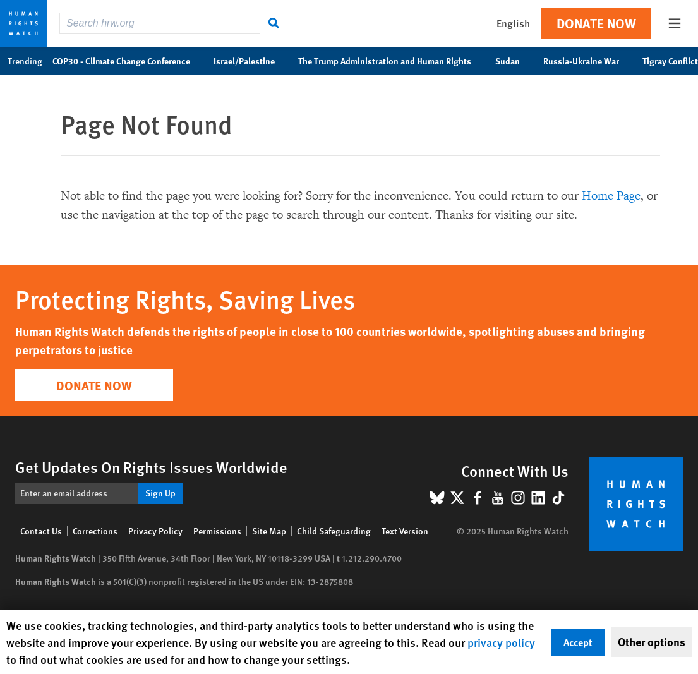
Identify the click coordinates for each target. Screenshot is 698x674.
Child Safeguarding (334, 530)
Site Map (269, 530)
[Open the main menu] (674, 23)
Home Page (611, 195)
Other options (651, 642)
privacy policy (501, 642)
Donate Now (596, 23)
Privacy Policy (155, 530)
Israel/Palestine (251, 60)
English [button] (513, 23)
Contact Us (41, 530)
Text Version (405, 530)
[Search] (274, 23)
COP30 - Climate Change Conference (127, 60)
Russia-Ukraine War (587, 60)
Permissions (217, 530)
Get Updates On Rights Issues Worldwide (151, 467)
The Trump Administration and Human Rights (391, 60)
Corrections (95, 530)
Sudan (514, 60)
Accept (578, 642)
